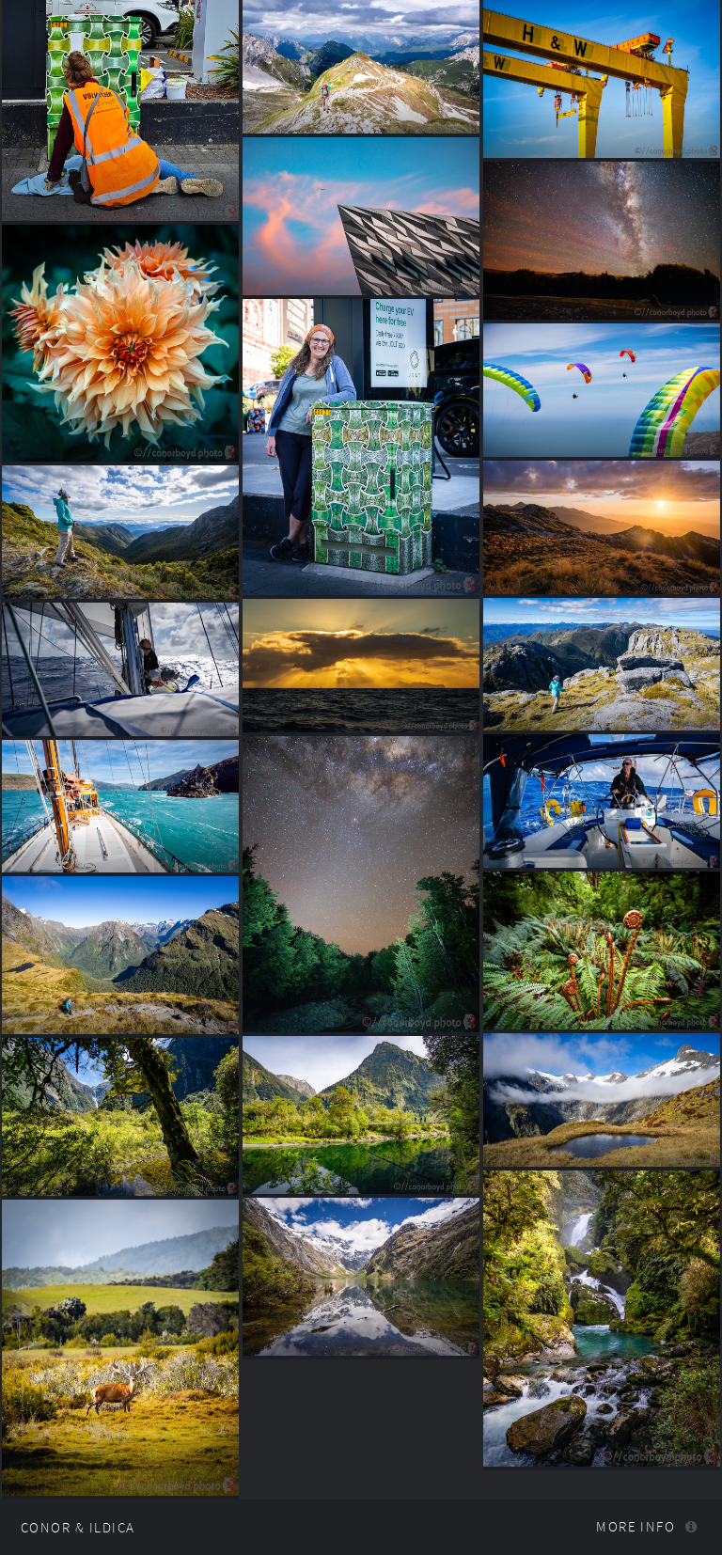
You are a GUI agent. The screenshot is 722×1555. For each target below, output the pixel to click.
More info (635, 1526)
